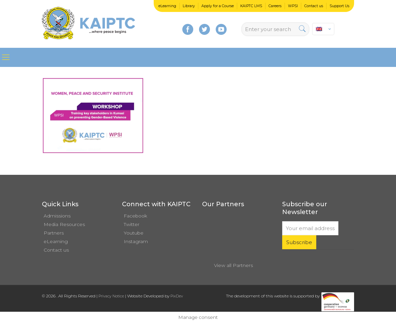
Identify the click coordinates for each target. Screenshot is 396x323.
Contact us (313, 5)
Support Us (339, 5)
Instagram (136, 241)
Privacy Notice (111, 296)
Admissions (57, 216)
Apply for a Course (217, 5)
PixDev (176, 296)
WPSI (293, 5)
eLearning (167, 5)
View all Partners (233, 265)
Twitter (131, 224)
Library (189, 5)
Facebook (135, 216)
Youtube (133, 233)
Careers (275, 5)
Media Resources (64, 224)
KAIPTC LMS (251, 5)
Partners (54, 233)
